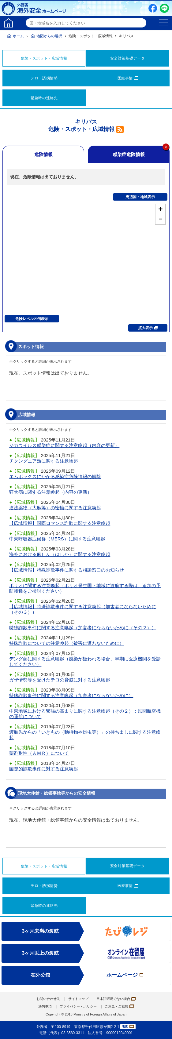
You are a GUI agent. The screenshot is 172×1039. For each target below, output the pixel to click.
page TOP (161, 1028)
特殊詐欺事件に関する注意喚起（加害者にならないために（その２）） (82, 627)
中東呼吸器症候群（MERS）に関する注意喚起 (57, 538)
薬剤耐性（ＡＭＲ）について (39, 753)
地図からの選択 (49, 36)
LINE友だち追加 (164, 8)
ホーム (18, 36)
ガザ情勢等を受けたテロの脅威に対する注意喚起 (59, 679)
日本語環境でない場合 (118, 999)
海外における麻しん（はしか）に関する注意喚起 (59, 554)
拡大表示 (148, 328)
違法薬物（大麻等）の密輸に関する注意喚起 (55, 507)
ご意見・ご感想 (121, 1006)
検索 (140, 22)
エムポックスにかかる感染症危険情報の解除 (55, 476)
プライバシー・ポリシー (78, 1006)
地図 (128, 1027)
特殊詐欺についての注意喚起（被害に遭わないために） (66, 643)
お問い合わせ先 (46, 999)
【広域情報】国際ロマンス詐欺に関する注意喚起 (59, 523)
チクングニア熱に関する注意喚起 (43, 460)
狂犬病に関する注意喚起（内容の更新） (50, 492)
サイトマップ (78, 999)
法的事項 (42, 1006)
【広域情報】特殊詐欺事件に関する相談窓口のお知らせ (66, 569)
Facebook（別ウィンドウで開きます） (152, 8)
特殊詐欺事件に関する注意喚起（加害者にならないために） (71, 695)
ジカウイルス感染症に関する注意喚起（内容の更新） (64, 445)
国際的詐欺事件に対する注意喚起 (43, 768)
